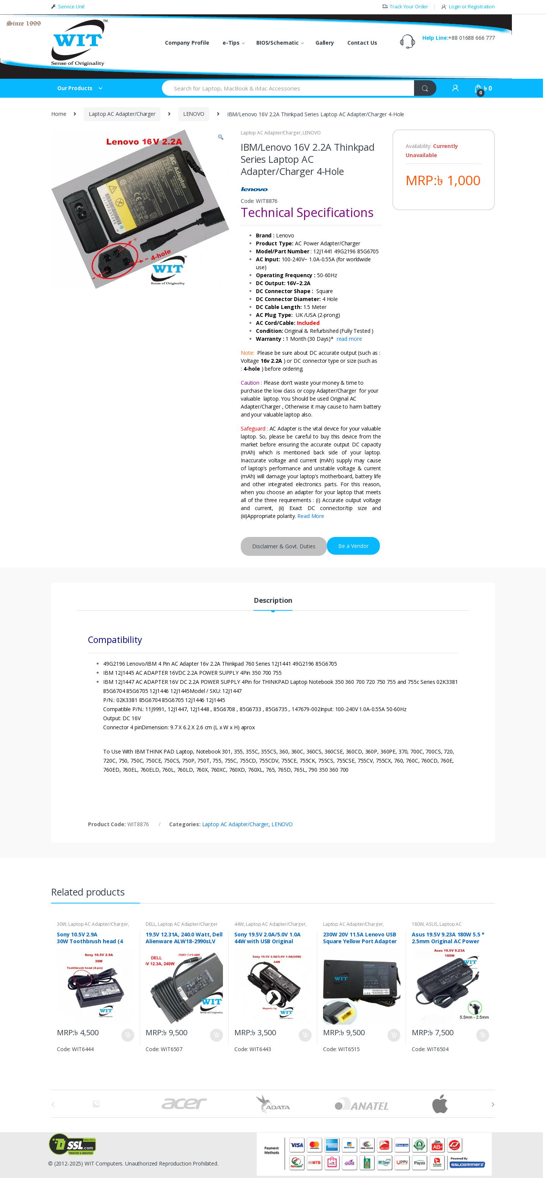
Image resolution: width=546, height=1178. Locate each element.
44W (239, 924)
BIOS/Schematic (277, 42)
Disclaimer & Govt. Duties (283, 546)
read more (349, 338)
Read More (310, 516)
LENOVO (193, 113)
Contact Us (362, 42)
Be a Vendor (353, 545)
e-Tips (231, 42)
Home (58, 113)
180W (418, 924)
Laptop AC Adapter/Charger (122, 113)
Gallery (324, 42)
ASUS (431, 924)
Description (273, 601)
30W (61, 924)
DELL (150, 924)
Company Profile (187, 42)
